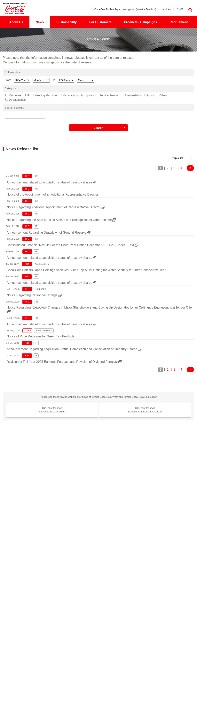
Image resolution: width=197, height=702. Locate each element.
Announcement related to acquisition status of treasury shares (49, 182)
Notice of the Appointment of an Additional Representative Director (52, 194)
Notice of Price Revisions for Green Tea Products (40, 336)
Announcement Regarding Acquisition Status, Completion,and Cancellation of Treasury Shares (72, 349)
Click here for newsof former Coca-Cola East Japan (145, 410)
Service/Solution (109, 95)
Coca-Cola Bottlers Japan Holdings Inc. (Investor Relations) (125, 9)
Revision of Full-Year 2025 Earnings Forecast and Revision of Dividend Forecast (62, 361)
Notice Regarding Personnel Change (32, 295)
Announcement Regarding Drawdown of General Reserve (46, 232)
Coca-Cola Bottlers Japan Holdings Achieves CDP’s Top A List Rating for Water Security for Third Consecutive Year (86, 270)
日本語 (179, 9)
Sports (150, 95)
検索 (190, 10)
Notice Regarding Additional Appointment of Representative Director (53, 207)
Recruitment (178, 22)
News (40, 22)
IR (28, 95)
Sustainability (66, 22)
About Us (16, 22)
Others (164, 95)
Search (98, 127)
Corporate (15, 95)
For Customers (100, 22)
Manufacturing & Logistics (78, 95)
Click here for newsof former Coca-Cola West (52, 410)
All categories (17, 99)
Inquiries (166, 9)
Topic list (177, 158)
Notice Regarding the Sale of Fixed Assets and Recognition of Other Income (59, 220)
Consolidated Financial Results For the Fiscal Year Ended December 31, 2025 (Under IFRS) (70, 245)
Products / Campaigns (140, 22)
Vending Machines (46, 95)
